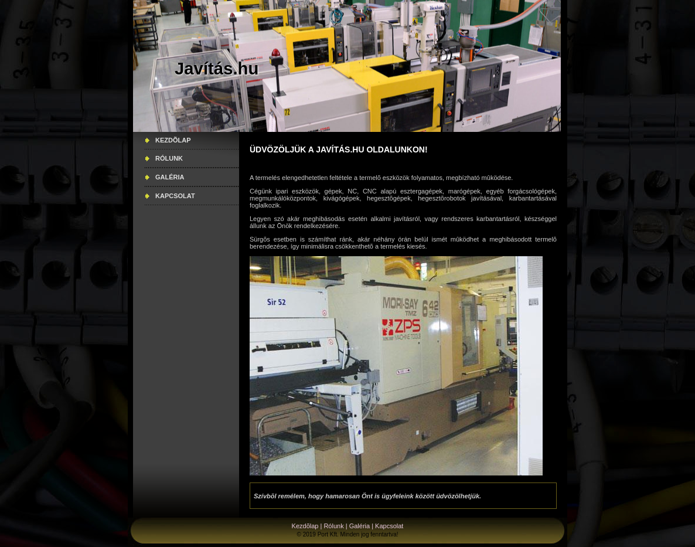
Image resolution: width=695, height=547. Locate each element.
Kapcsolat (175, 195)
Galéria (170, 177)
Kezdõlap (173, 140)
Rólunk (169, 158)
